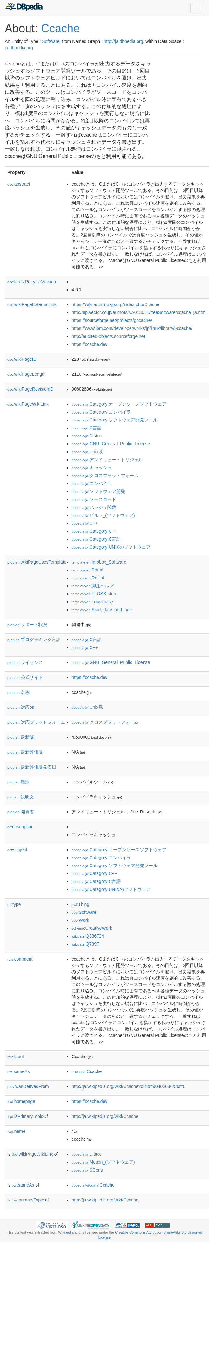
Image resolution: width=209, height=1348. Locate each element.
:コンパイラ (91, 483)
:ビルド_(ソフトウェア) (103, 515)
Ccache (60, 28)
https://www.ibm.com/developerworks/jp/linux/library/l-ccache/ (131, 328)
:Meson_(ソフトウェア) (103, 1162)
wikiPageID (22, 359)
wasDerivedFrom (28, 1086)
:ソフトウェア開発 (98, 491)
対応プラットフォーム (36, 722)
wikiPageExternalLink (32, 304)
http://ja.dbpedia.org (123, 41)
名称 (18, 692)
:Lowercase (92, 601)
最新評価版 (25, 752)
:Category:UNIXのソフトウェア (110, 547)
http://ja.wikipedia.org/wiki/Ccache (104, 1116)
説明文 (20, 796)
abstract (18, 184)
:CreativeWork (91, 928)
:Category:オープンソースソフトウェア (118, 404)
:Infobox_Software (98, 562)
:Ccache (86, 1071)
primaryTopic (28, 1199)
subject (17, 849)
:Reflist (87, 577)
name (16, 1131)
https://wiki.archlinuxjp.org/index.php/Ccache (115, 304)
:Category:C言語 (96, 539)
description (20, 826)
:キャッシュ (91, 467)
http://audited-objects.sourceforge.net (108, 336)
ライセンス (25, 662)
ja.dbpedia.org (19, 47)
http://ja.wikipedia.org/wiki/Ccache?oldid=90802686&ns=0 (128, 1086)
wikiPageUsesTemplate (36, 562)
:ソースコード (93, 499)
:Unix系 (87, 451)
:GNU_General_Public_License (110, 443)
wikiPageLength (26, 374)
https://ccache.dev (89, 344)
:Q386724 (87, 936)
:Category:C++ (94, 531)
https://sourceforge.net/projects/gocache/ (111, 320)
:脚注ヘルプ (92, 585)
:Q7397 (85, 944)
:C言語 (86, 427)
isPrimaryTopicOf (27, 1116)
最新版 (20, 737)
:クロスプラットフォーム (104, 475)
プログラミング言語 (34, 639)
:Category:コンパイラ (101, 411)
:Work (80, 920)
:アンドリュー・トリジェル (107, 459)
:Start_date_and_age (101, 609)
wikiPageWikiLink (28, 404)
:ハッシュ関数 (93, 507)
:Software (83, 912)
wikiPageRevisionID (30, 389)
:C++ (84, 523)
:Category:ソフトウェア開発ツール (114, 419)
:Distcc (86, 435)
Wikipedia (66, 1232)
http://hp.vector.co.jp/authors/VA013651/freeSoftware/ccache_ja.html (138, 312)
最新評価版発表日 (31, 767)
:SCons (87, 1170)
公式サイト (25, 677)
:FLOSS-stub (93, 593)
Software (50, 41)
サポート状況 (27, 624)
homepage (21, 1101)
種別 (18, 781)
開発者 (20, 811)
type (14, 904)
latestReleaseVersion (31, 281)
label (15, 1056)
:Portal (87, 569)
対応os (20, 707)
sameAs (18, 1071)
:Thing (80, 904)
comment (19, 958)
